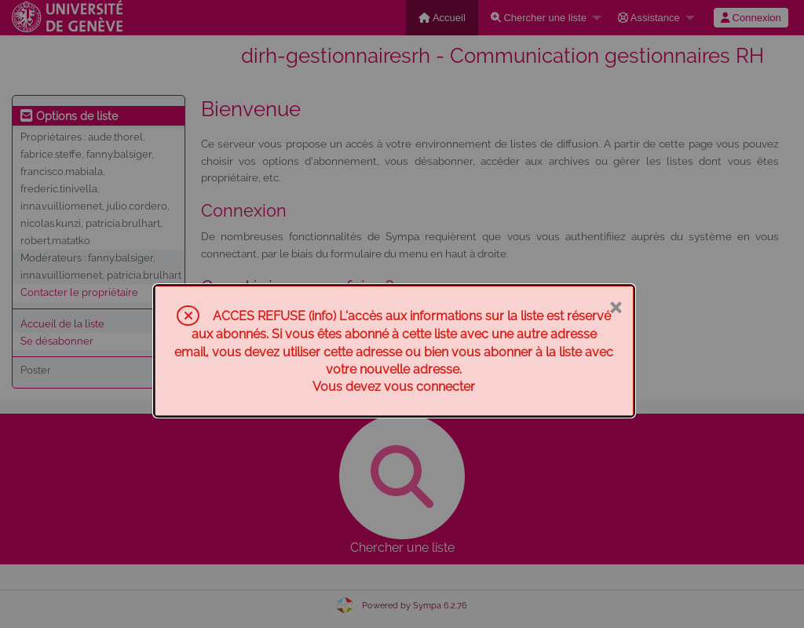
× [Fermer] (615, 306)
